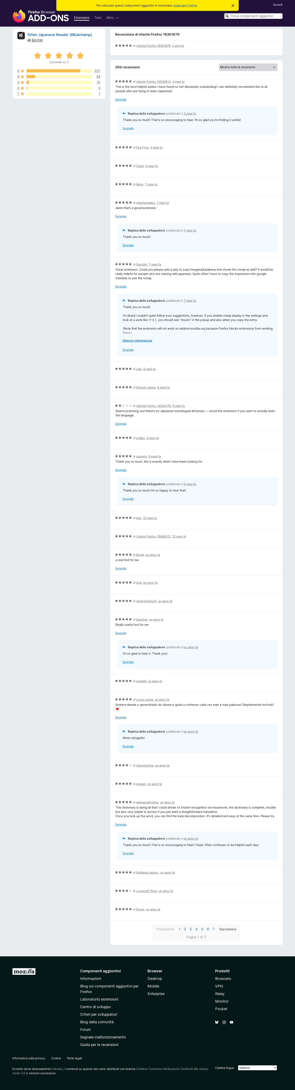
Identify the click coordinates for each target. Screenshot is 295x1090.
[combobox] (253, 16)
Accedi (278, 4)
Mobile (153, 986)
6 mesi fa (151, 166)
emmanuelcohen (147, 802)
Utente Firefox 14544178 (153, 406)
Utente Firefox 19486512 (153, 536)
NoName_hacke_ (147, 872)
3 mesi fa (178, 81)
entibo (140, 438)
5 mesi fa (156, 147)
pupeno (141, 456)
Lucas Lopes (144, 699)
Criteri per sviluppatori (98, 1014)
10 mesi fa (150, 518)
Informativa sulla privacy (28, 1058)
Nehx (139, 184)
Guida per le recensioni (99, 1045)
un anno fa (153, 555)
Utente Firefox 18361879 (153, 45)
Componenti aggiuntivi (100, 971)
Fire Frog (142, 147)
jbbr (138, 518)
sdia (139, 369)
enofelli (141, 681)
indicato (56, 1069)
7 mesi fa (151, 184)
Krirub (140, 909)
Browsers (223, 978)
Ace (139, 582)
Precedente (165, 929)
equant (141, 784)
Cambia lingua (224, 1068)
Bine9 (140, 555)
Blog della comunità (97, 1022)
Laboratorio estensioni (99, 999)
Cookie (56, 1058)
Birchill (37, 40)
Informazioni (90, 978)
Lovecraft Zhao (146, 891)
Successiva (227, 929)
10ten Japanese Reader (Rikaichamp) (59, 35)
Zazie (140, 166)
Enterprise (156, 994)
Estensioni (81, 18)
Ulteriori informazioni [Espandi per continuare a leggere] (137, 340)
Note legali (74, 1058)
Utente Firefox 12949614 (153, 81)
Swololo (141, 264)
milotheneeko (145, 202)
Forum (85, 1029)
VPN (219, 986)
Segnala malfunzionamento (103, 1037)
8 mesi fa (149, 369)
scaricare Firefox (185, 5)
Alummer (142, 619)
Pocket (221, 1009)
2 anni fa (178, 45)
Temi (97, 18)
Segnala (120, 99)
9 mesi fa (178, 406)
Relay (220, 994)
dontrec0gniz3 (146, 601)
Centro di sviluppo (95, 1007)
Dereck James (146, 387)
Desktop (155, 978)
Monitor (222, 1001)
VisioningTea (144, 765)
